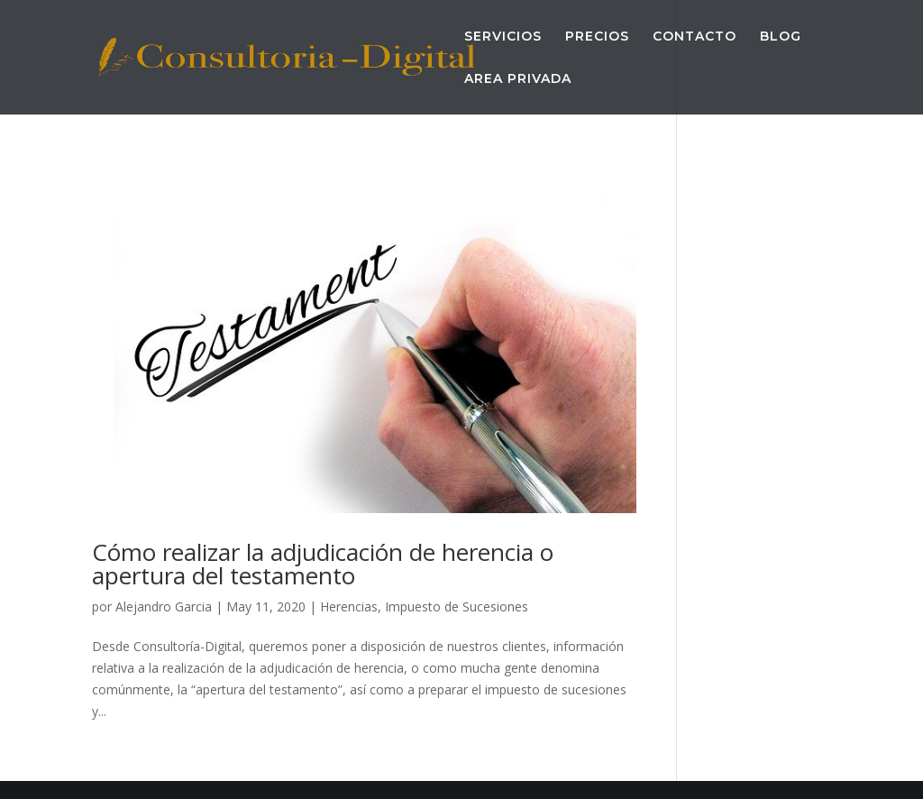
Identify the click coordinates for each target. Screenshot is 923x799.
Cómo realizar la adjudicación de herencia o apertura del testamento (322, 564)
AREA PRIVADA (517, 79)
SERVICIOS (503, 37)
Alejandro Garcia (163, 606)
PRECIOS (597, 37)
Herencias (349, 606)
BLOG (780, 37)
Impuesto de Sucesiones (456, 606)
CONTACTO (694, 37)
